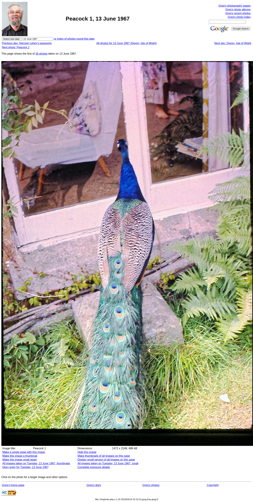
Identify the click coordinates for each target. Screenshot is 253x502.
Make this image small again (19, 459)
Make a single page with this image (23, 452)
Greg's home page (13, 485)
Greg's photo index (239, 17)
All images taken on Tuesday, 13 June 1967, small (108, 463)
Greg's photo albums (238, 9)
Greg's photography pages (234, 5)
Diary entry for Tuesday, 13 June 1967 (25, 467)
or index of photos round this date (74, 38)
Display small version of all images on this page (106, 459)
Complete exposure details (94, 467)
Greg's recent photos (238, 13)
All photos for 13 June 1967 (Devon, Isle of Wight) (126, 43)
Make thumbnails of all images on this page (104, 455)
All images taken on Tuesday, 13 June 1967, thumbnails (36, 463)
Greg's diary (93, 485)
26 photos (41, 53)
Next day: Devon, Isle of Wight (232, 43)
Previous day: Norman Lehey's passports (27, 43)
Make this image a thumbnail (19, 455)
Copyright (212, 485)
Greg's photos (150, 485)
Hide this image (87, 452)
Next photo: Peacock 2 (15, 47)
